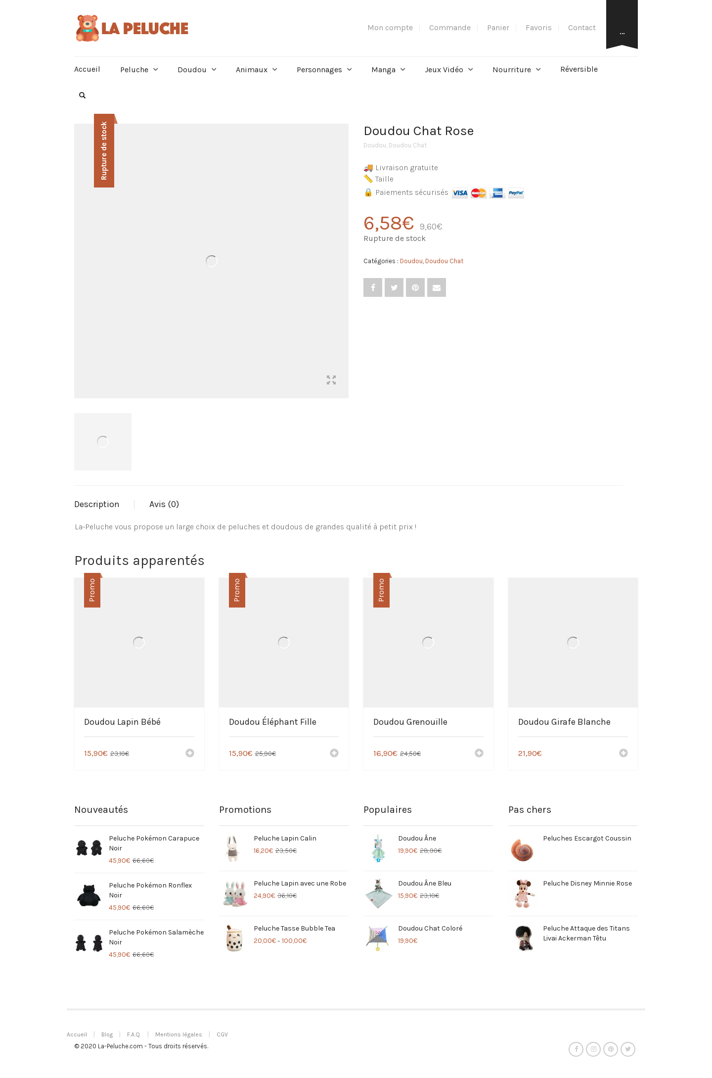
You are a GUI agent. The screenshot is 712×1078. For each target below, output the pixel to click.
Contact (582, 27)
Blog (107, 1034)
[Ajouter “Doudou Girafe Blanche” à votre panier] (623, 754)
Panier (498, 27)
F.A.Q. (134, 1034)
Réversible (579, 69)
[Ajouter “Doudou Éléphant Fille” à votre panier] (334, 754)
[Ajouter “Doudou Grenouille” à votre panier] (479, 754)
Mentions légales (178, 1034)
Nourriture (511, 69)
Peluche (134, 69)
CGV (222, 1034)
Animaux (251, 69)
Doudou (192, 69)
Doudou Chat (408, 145)
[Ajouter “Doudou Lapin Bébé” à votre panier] (189, 754)
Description (97, 504)
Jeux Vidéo (444, 69)
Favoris (539, 27)
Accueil (87, 69)
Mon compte (390, 27)
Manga (383, 69)
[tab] (104, 504)
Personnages (319, 69)
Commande (450, 27)
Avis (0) (164, 504)
